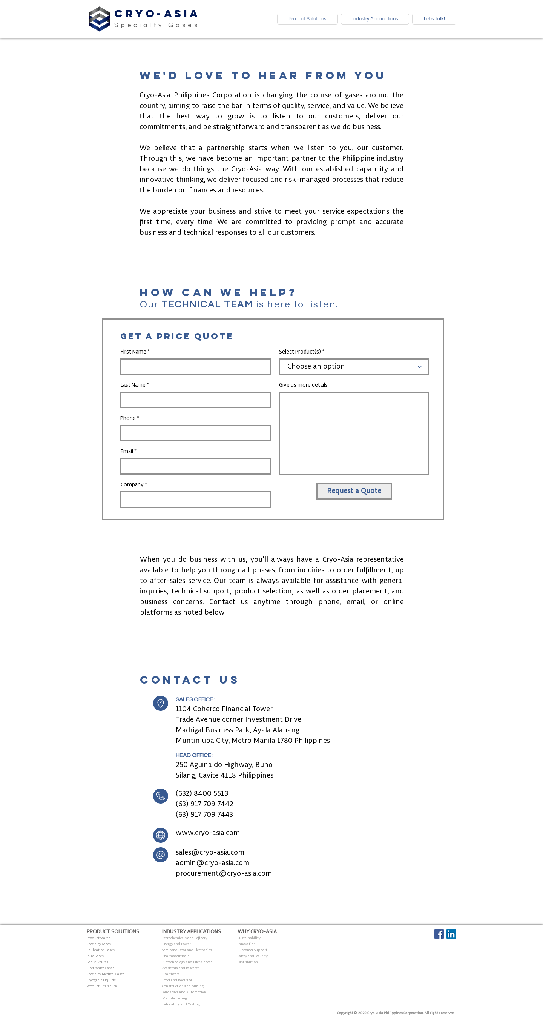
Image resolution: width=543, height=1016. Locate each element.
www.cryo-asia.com (208, 833)
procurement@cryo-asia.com (224, 873)
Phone (128, 418)
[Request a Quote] (354, 491)
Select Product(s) (300, 352)
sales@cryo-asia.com (210, 852)
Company (132, 484)
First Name (133, 352)
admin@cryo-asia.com (212, 863)
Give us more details (303, 385)
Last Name (133, 385)
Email (127, 451)
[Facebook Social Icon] (439, 934)
